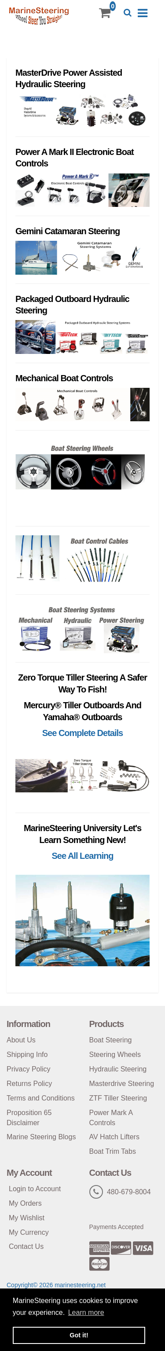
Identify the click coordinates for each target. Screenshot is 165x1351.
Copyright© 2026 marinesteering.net (56, 1284)
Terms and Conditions (41, 1098)
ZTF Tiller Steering (118, 1098)
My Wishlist (26, 1218)
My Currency (29, 1232)
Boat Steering (110, 1040)
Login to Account (35, 1189)
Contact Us (26, 1246)
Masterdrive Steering (121, 1083)
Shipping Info (27, 1054)
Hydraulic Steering (118, 1069)
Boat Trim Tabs (112, 1151)
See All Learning (83, 856)
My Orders (25, 1203)
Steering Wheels (115, 1054)
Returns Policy (29, 1083)
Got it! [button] (79, 1335)
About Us (21, 1040)
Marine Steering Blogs (41, 1137)
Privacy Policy (29, 1069)
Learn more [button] (86, 1312)
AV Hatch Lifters (114, 1137)
